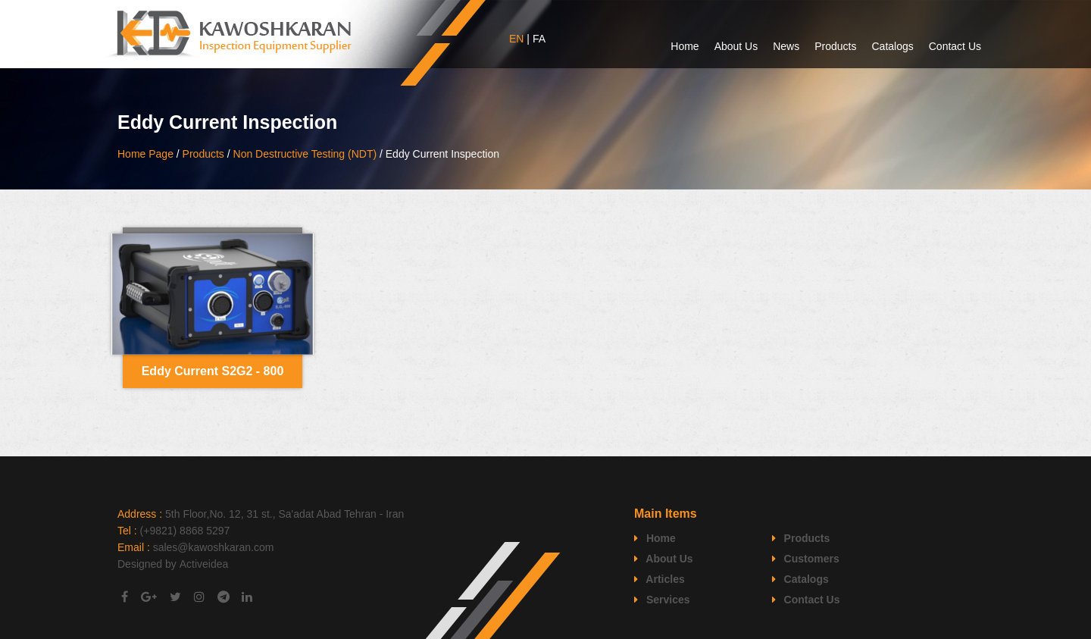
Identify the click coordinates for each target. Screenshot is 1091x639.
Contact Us (955, 46)
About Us (736, 46)
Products (835, 46)
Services (662, 600)
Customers (805, 559)
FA (539, 39)
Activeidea (204, 564)
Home (685, 46)
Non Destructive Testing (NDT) (305, 154)
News (786, 46)
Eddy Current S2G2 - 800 (213, 371)
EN (516, 39)
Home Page (145, 154)
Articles (659, 579)
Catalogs (892, 46)
